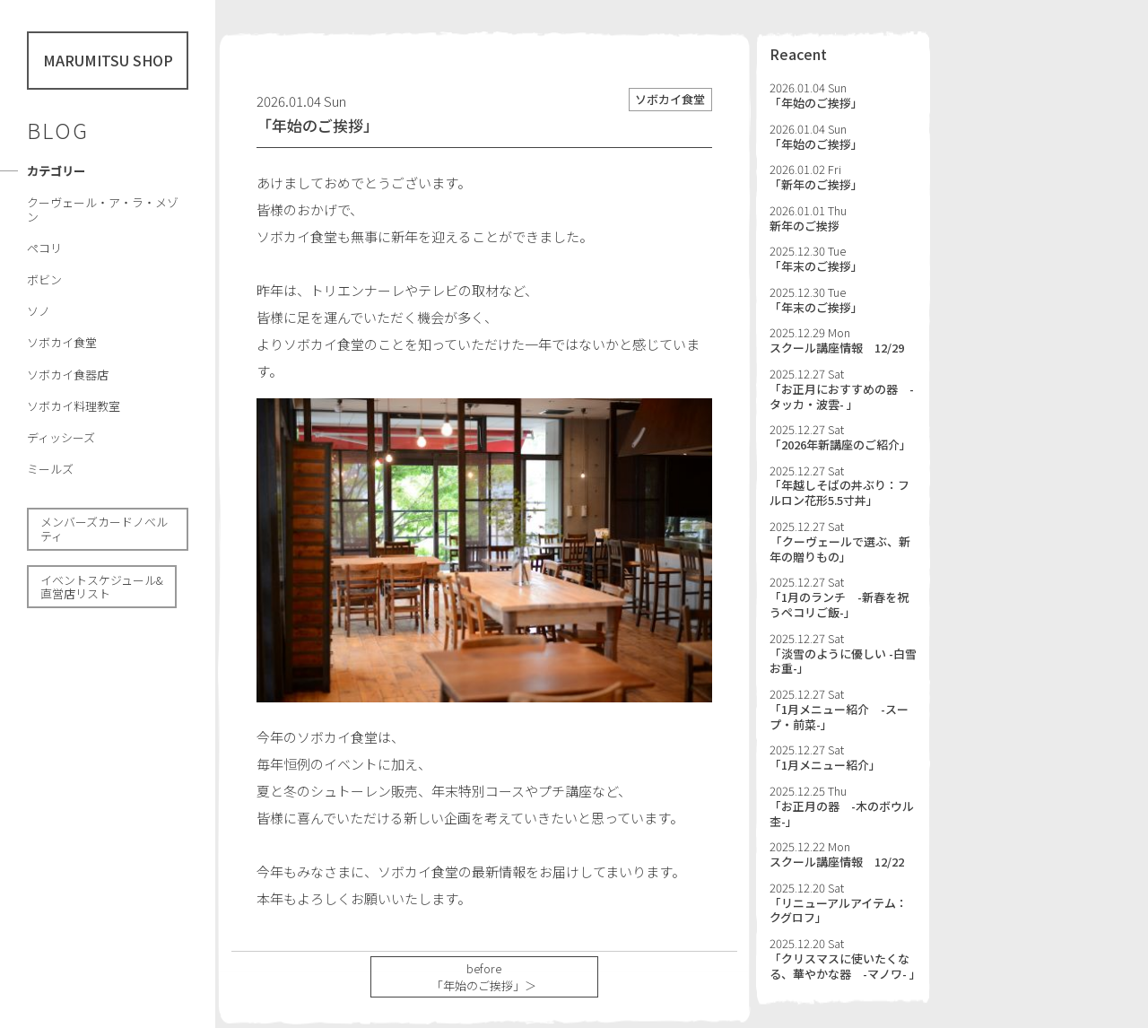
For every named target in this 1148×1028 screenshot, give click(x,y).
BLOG (58, 130)
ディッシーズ (61, 437)
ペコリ (44, 248)
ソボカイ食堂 (62, 342)
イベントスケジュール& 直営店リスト (101, 587)
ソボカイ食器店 (68, 374)
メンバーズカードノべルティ (104, 528)
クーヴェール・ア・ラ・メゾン (102, 209)
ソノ (38, 310)
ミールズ (50, 468)
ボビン (44, 279)
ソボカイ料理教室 (73, 405)
